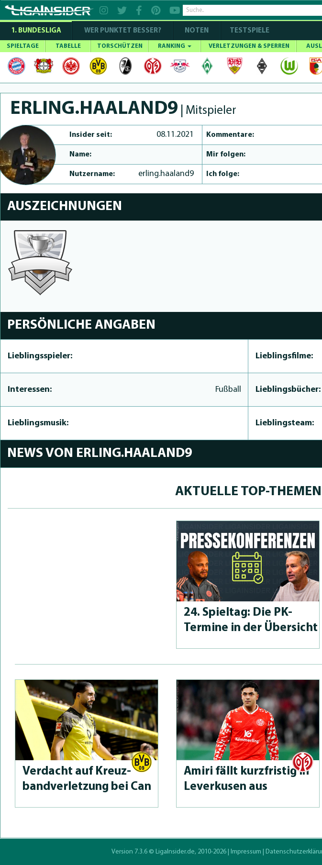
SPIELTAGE (23, 46)
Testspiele (249, 30)
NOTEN (197, 30)
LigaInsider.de (175, 851)
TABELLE (68, 46)
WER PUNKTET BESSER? (122, 30)
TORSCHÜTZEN (120, 46)
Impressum (246, 851)
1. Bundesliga (36, 30)
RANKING (174, 46)
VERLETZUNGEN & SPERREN (249, 46)
